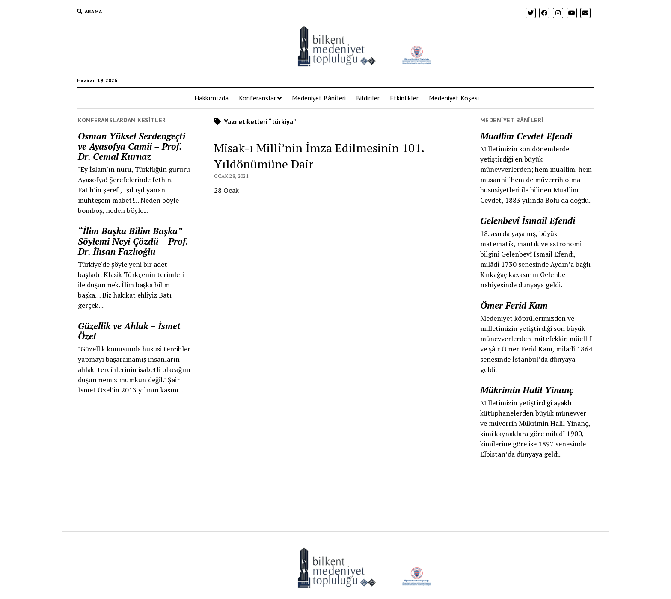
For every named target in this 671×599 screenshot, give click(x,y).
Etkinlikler (404, 98)
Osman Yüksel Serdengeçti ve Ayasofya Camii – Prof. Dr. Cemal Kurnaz (131, 146)
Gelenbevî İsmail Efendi (527, 220)
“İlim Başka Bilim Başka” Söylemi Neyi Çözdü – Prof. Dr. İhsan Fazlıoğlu (133, 241)
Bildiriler (368, 98)
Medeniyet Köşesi (454, 98)
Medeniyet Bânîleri (319, 98)
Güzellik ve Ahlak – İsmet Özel (129, 331)
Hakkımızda (211, 98)
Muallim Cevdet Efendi (526, 136)
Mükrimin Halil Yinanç (526, 390)
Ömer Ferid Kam (514, 305)
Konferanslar (257, 98)
